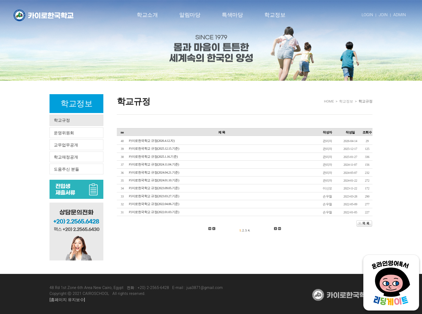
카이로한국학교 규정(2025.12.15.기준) (154, 148)
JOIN (383, 14)
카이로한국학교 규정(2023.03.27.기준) (154, 196)
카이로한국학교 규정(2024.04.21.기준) (154, 172)
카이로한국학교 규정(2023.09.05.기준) (154, 188)
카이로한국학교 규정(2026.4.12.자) (152, 141)
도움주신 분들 (66, 169)
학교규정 (62, 120)
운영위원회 (64, 132)
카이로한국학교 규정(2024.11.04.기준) (154, 164)
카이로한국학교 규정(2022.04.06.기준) (154, 204)
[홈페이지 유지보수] (67, 299)
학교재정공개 (66, 157)
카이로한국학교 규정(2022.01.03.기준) (154, 212)
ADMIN (399, 14)
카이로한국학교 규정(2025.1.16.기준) (153, 156)
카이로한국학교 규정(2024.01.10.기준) (154, 180)
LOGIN (367, 14)
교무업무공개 (66, 145)
